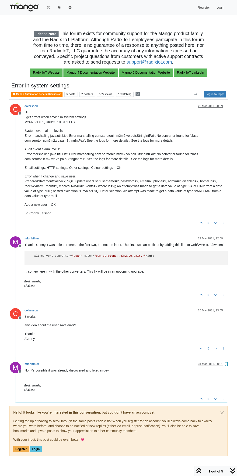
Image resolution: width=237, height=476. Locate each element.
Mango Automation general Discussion (36, 94)
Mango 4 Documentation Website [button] (90, 72)
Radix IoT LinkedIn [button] (190, 72)
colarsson (31, 106)
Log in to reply (215, 94)
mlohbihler (31, 238)
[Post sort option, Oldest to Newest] (196, 94)
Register (21, 449)
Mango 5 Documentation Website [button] (146, 72)
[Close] (222, 412)
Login (36, 449)
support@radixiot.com (149, 62)
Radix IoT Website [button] (46, 72)
